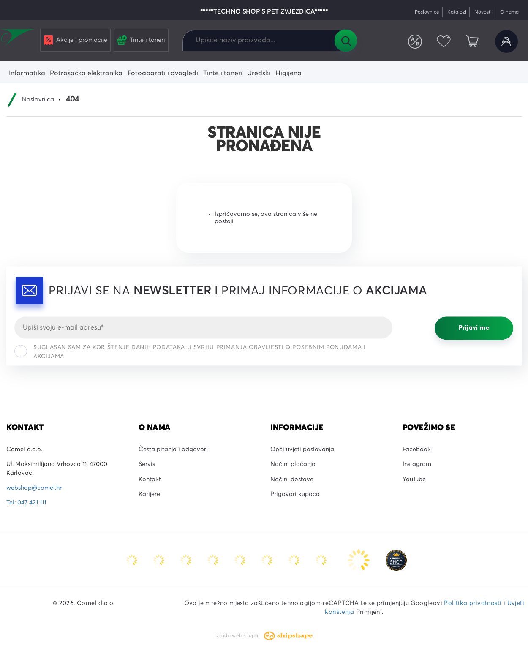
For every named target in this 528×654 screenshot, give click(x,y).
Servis (147, 464)
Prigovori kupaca (295, 494)
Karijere (149, 494)
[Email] (203, 327)
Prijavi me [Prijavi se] (474, 328)
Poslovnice (427, 12)
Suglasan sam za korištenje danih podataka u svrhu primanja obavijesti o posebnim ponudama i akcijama (189, 352)
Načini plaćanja (293, 464)
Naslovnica (38, 100)
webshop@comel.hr (34, 488)
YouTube (414, 479)
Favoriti (443, 41)
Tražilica (345, 40)
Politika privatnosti (472, 603)
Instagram (417, 464)
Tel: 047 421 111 (26, 503)
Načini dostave (291, 479)
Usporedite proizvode (415, 41)
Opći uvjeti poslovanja (302, 449)
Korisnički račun (506, 41)
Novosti (483, 12)
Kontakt (150, 479)
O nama (509, 12)
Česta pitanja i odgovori (173, 449)
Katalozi (456, 12)
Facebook (417, 449)
